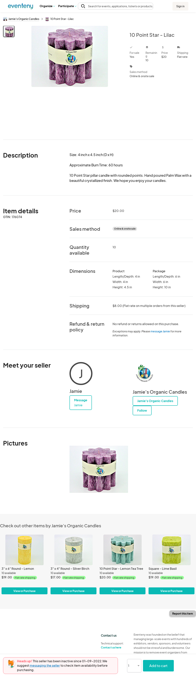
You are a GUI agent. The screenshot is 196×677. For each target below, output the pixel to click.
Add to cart (158, 665)
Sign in (180, 6)
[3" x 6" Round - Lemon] (24, 550)
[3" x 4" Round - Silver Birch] (73, 550)
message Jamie (160, 331)
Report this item (182, 613)
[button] (47, 6)
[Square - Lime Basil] (171, 550)
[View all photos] (69, 79)
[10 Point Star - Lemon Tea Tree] (122, 550)
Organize (47, 6)
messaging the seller (45, 665)
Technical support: (114, 645)
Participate (67, 6)
